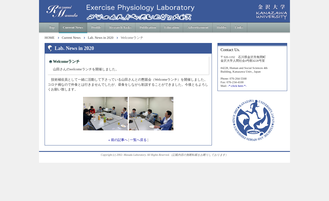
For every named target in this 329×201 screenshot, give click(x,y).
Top (52, 27)
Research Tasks (120, 27)
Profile (96, 27)
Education (171, 27)
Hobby (222, 27)
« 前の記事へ (118, 140)
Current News (73, 27)
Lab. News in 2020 (100, 38)
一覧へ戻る (138, 140)
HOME (50, 38)
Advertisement (197, 27)
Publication (148, 27)
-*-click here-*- (237, 85)
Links (239, 27)
